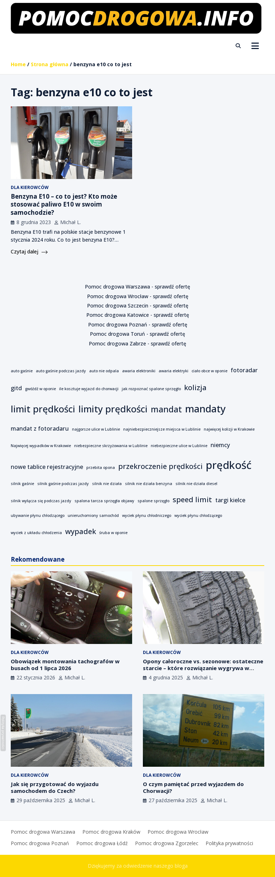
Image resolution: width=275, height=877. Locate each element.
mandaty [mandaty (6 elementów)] (205, 408)
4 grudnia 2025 (166, 677)
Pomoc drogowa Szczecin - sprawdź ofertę (137, 305)
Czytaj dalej (29, 252)
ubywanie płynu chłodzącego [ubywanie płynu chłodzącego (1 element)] (37, 515)
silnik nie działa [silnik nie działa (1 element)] (107, 483)
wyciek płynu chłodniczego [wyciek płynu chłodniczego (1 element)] (146, 515)
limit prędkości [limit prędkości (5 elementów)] (43, 409)
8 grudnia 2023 (33, 222)
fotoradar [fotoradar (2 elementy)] (244, 370)
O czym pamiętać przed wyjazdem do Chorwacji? (193, 787)
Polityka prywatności (229, 843)
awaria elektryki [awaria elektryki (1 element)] (173, 370)
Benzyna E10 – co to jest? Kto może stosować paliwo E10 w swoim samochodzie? (64, 204)
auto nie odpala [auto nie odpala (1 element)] (104, 370)
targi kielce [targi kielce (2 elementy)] (230, 500)
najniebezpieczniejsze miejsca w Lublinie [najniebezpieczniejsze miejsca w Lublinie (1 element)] (162, 429)
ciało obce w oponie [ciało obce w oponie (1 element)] (209, 370)
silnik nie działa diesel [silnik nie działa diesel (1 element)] (196, 483)
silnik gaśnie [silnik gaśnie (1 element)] (22, 483)
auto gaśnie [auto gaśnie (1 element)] (22, 370)
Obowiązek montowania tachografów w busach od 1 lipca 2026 (65, 665)
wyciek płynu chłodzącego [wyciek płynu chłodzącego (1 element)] (198, 515)
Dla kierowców (30, 187)
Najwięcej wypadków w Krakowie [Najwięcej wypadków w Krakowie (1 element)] (41, 445)
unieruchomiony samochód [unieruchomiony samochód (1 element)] (93, 515)
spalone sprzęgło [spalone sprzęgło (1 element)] (153, 500)
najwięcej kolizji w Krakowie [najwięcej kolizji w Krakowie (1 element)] (229, 429)
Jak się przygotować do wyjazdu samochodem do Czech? (54, 787)
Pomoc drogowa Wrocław (178, 831)
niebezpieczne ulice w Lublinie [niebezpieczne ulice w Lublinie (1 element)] (179, 445)
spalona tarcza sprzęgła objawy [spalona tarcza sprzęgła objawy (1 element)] (104, 500)
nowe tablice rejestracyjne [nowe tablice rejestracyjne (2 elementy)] (47, 467)
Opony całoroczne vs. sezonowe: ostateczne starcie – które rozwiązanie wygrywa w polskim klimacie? (203, 668)
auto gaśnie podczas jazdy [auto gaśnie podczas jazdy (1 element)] (61, 370)
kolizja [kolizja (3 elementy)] (195, 387)
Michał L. (70, 222)
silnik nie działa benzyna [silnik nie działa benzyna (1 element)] (148, 483)
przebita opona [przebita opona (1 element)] (100, 467)
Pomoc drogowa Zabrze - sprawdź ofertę (137, 343)
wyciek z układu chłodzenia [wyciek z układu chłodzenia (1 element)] (36, 532)
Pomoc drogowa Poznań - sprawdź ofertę (137, 324)
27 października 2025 (173, 800)
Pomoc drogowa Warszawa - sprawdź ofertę (137, 286)
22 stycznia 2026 (35, 677)
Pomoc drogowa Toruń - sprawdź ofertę (137, 333)
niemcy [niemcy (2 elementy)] (220, 445)
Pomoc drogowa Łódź (102, 843)
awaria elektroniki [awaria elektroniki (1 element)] (138, 370)
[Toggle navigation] (255, 46)
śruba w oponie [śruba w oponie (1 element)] (113, 532)
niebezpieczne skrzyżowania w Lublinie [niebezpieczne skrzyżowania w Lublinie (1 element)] (111, 445)
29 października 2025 (40, 800)
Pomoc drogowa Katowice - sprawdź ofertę (137, 314)
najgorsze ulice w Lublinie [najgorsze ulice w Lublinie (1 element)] (96, 429)
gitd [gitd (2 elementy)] (16, 388)
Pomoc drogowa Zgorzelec (166, 843)
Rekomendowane (37, 559)
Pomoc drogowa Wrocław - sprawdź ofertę (137, 296)
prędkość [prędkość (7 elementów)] (228, 465)
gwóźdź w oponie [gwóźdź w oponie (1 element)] (40, 388)
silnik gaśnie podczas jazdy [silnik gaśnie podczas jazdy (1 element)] (63, 483)
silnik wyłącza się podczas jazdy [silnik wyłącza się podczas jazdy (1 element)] (41, 500)
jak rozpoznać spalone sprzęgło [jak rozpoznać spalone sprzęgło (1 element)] (151, 388)
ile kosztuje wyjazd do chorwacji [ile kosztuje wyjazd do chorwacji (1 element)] (89, 388)
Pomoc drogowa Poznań (40, 843)
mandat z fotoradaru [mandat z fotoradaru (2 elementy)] (40, 428)
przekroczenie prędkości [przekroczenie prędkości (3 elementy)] (160, 466)
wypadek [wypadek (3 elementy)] (80, 531)
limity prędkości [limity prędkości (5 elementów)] (113, 409)
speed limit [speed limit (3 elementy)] (192, 499)
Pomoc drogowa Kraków (111, 831)
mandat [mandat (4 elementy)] (166, 409)
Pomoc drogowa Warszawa (43, 831)
